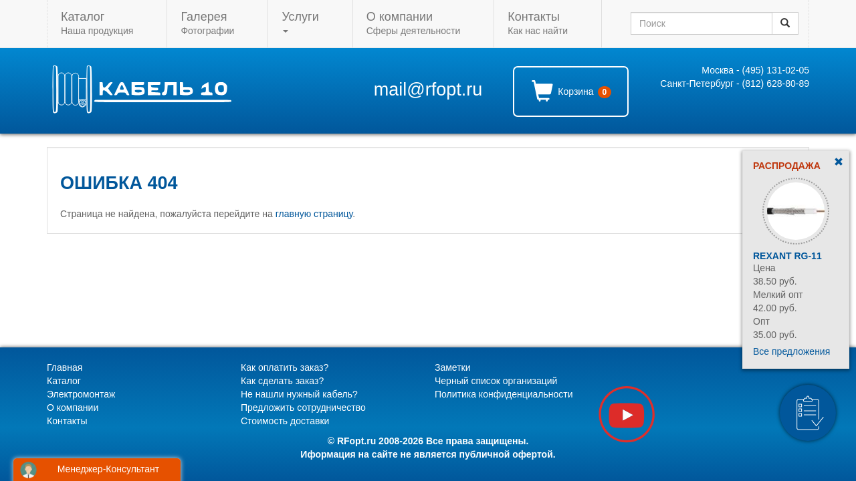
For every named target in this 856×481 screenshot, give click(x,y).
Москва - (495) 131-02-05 (755, 70)
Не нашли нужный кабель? (299, 394)
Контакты (67, 421)
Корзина (571, 91)
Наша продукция (97, 23)
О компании (72, 407)
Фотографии (207, 23)
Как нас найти (538, 23)
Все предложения (791, 351)
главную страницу (314, 213)
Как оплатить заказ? (284, 367)
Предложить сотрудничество (303, 407)
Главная (64, 367)
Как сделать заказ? (282, 380)
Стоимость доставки (285, 421)
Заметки (453, 367)
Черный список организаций (496, 380)
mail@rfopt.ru (428, 89)
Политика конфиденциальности (504, 394)
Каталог (64, 380)
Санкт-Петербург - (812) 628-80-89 (734, 83)
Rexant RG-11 (787, 256)
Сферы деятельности (413, 23)
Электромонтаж (81, 394)
